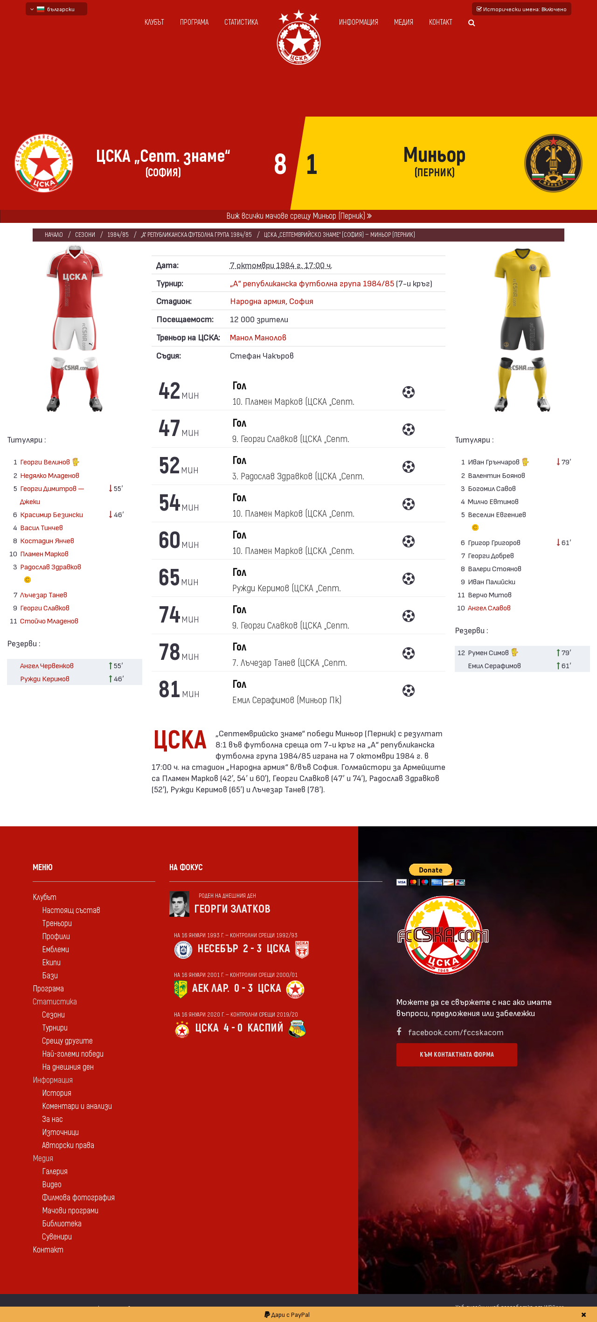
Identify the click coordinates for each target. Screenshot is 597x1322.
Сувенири (57, 1237)
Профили (56, 936)
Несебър (217, 948)
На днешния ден (68, 1067)
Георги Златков (232, 909)
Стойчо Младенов (49, 620)
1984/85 (118, 235)
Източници (60, 1132)
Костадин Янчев (47, 540)
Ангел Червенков (47, 665)
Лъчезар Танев (43, 594)
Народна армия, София (271, 300)
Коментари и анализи (77, 1106)
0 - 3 (243, 988)
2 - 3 (252, 948)
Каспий (265, 1028)
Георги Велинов (50, 463)
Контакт (440, 22)
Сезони (85, 235)
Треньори (57, 923)
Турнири (55, 1028)
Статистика (241, 22)
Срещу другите (67, 1041)
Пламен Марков (44, 553)
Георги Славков (44, 607)
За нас (52, 1119)
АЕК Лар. (210, 988)
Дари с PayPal (287, 1314)
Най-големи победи (73, 1054)
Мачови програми (70, 1210)
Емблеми (55, 949)
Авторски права (68, 1145)
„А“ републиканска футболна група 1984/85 (196, 235)
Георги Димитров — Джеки (52, 494)
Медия (403, 22)
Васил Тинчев (41, 527)
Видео (52, 1184)
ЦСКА (278, 948)
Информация (358, 22)
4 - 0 (233, 1028)
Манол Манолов (258, 337)
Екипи (51, 962)
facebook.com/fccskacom (456, 1032)
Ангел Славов (489, 607)
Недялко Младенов (49, 475)
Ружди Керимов (44, 678)
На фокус (186, 867)
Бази (50, 975)
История (56, 1093)
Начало (54, 235)
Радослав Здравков (50, 574)
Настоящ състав (71, 910)
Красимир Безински (51, 514)
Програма (194, 22)
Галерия (55, 1171)
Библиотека (62, 1223)
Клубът (154, 22)
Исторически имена (522, 9)
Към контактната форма (457, 1055)
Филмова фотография (78, 1197)
